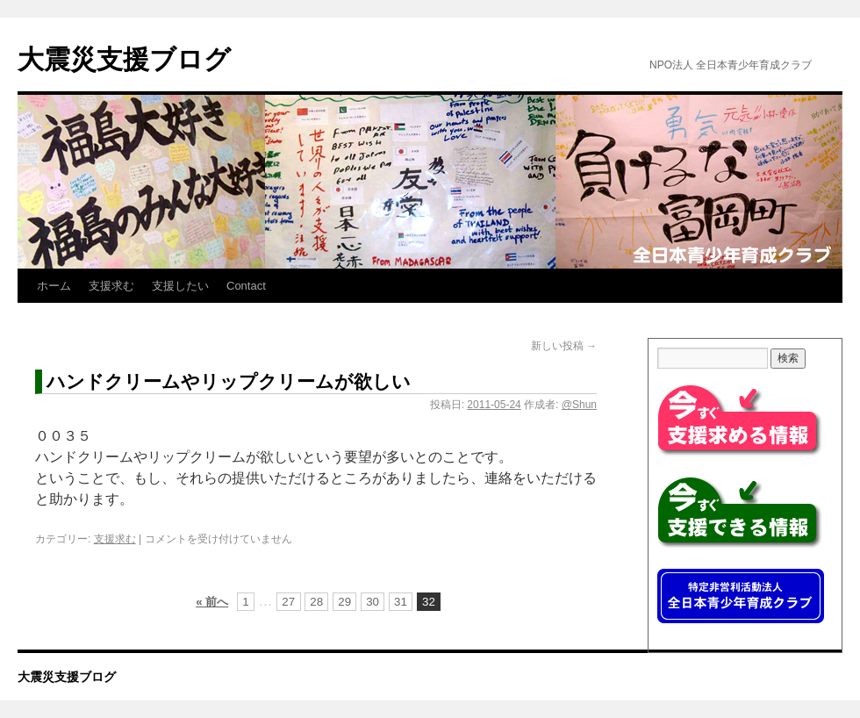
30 (372, 601)
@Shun (579, 404)
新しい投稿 (564, 346)
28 (316, 601)
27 (288, 601)
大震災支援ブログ (124, 59)
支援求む (111, 285)
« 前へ (212, 601)
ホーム (54, 285)
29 (344, 601)
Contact (246, 285)
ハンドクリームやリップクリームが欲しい (229, 381)
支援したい (180, 285)
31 (400, 601)
